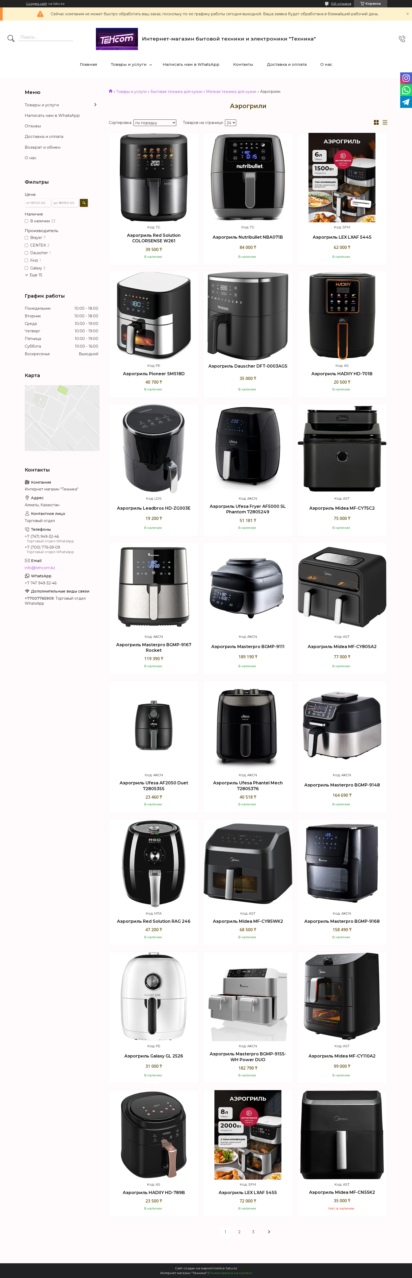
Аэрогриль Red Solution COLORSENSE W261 (154, 238)
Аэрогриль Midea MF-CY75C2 (342, 508)
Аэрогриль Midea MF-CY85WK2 (248, 921)
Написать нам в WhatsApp (191, 64)
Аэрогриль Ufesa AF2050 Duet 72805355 (154, 785)
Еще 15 (36, 275)
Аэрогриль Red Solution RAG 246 (153, 921)
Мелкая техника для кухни (231, 91)
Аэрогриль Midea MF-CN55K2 (342, 1192)
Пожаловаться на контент (230, 1273)
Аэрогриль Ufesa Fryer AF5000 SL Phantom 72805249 (248, 509)
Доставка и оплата (287, 64)
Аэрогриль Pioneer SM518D (154, 373)
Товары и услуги (129, 64)
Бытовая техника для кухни (176, 91)
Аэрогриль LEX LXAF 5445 (342, 237)
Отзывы (33, 125)
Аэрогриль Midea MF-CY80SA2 (342, 646)
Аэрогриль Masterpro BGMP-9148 (342, 785)
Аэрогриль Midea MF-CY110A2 (341, 1056)
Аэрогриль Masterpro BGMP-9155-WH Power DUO (248, 1056)
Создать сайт (36, 4)
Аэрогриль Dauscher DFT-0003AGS (247, 366)
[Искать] (11, 39)
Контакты (243, 64)
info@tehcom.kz (40, 567)
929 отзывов (341, 4)
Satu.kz (231, 1268)
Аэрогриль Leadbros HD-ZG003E (153, 508)
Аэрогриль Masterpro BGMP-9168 (342, 921)
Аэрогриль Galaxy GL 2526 (153, 1056)
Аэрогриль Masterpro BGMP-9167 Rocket (153, 647)
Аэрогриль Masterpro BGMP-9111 (248, 646)
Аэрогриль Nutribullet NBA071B (248, 237)
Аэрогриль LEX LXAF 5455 (248, 1192)
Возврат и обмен (42, 147)
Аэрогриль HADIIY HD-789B (154, 1192)
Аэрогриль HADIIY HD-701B (342, 373)
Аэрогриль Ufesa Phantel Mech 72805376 (248, 785)
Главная (88, 64)
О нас (326, 64)
